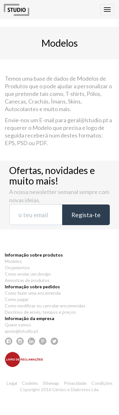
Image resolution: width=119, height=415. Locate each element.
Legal (12, 383)
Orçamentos (17, 267)
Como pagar (17, 299)
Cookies (30, 383)
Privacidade (75, 383)
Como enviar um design (28, 274)
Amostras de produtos (27, 280)
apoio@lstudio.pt (21, 331)
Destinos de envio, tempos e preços (40, 312)
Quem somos (18, 324)
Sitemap (51, 383)
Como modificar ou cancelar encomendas (45, 305)
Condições (102, 383)
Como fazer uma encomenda (33, 293)
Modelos (13, 261)
